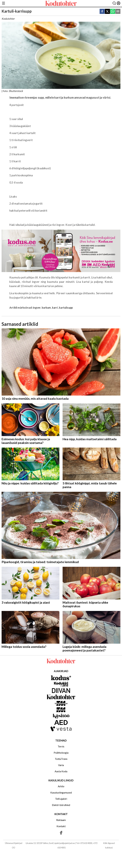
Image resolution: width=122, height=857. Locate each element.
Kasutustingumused (61, 792)
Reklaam (61, 819)
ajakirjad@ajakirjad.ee (64, 843)
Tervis (61, 746)
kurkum (46, 307)
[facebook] (102, 11)
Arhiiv (61, 786)
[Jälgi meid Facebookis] (61, 833)
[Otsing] (114, 3)
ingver (37, 307)
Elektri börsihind (61, 804)
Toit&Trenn (61, 758)
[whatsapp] (112, 11)
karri (55, 307)
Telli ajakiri (61, 798)
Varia (61, 765)
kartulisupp (66, 307)
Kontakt (61, 826)
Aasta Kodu (61, 771)
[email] (117, 11)
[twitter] (107, 11)
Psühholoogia (61, 752)
